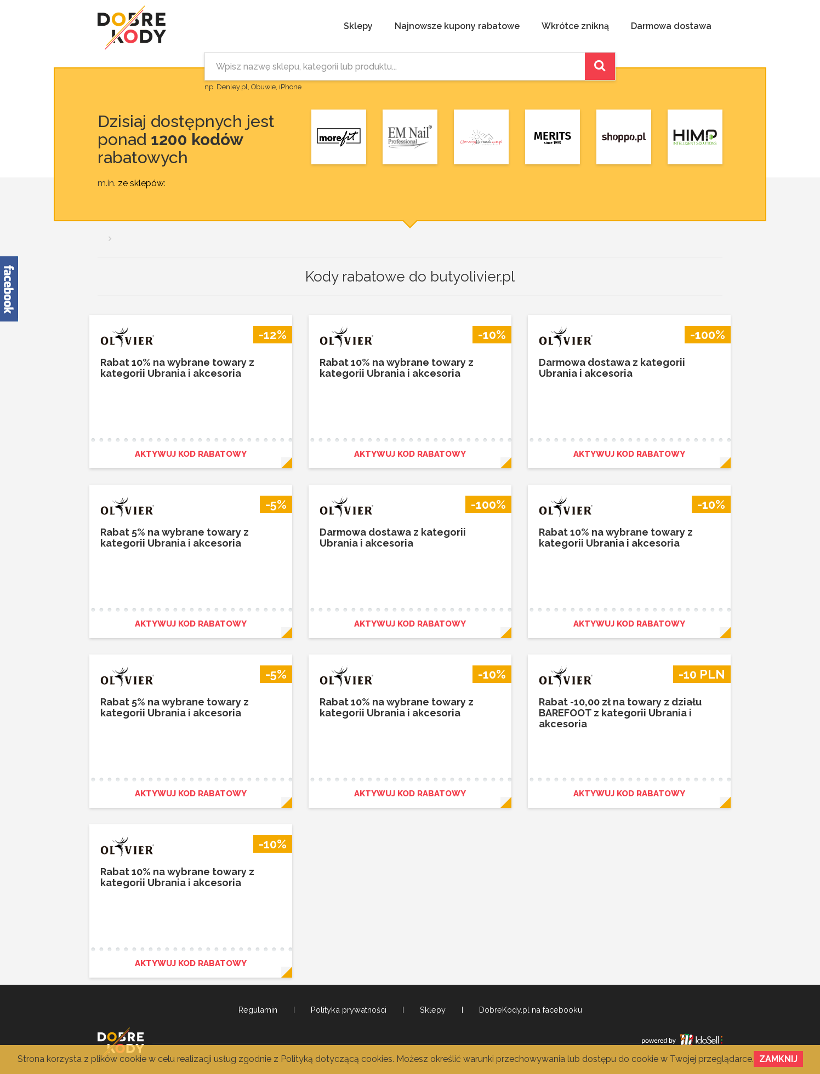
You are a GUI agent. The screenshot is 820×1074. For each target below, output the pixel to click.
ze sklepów (141, 183)
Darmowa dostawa (671, 26)
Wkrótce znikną (575, 26)
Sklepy (358, 26)
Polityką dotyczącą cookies (336, 1059)
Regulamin (257, 1010)
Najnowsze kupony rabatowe (457, 26)
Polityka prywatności (348, 1010)
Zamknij (778, 1059)
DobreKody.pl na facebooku (530, 1010)
